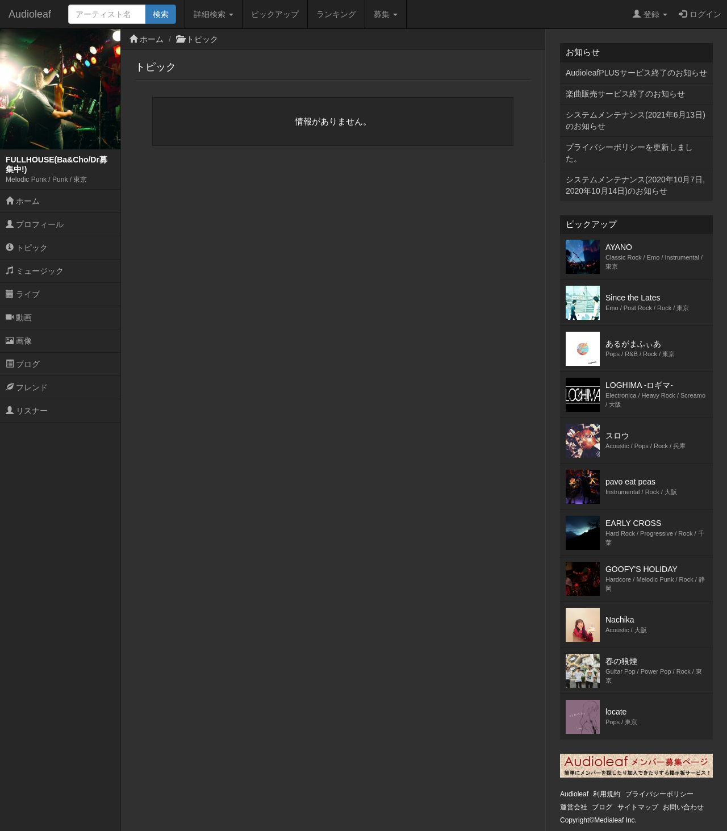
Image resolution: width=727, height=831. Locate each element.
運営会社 (573, 807)
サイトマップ (637, 807)
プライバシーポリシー (659, 794)
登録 (650, 14)
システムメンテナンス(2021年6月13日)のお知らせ (635, 120)
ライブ (23, 294)
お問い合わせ (683, 807)
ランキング (336, 14)
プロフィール (35, 224)
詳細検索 (213, 14)
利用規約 (606, 794)
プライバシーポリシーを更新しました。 (629, 153)
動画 (19, 317)
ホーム (23, 201)
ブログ (23, 364)
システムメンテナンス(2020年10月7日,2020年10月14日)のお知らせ (635, 185)
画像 (19, 340)
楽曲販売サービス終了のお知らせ (625, 93)
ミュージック (35, 270)
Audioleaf (30, 14)
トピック (27, 247)
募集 (386, 14)
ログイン (700, 14)
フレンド (27, 387)
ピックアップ (275, 14)
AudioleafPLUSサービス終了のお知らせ (636, 72)
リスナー (27, 410)
